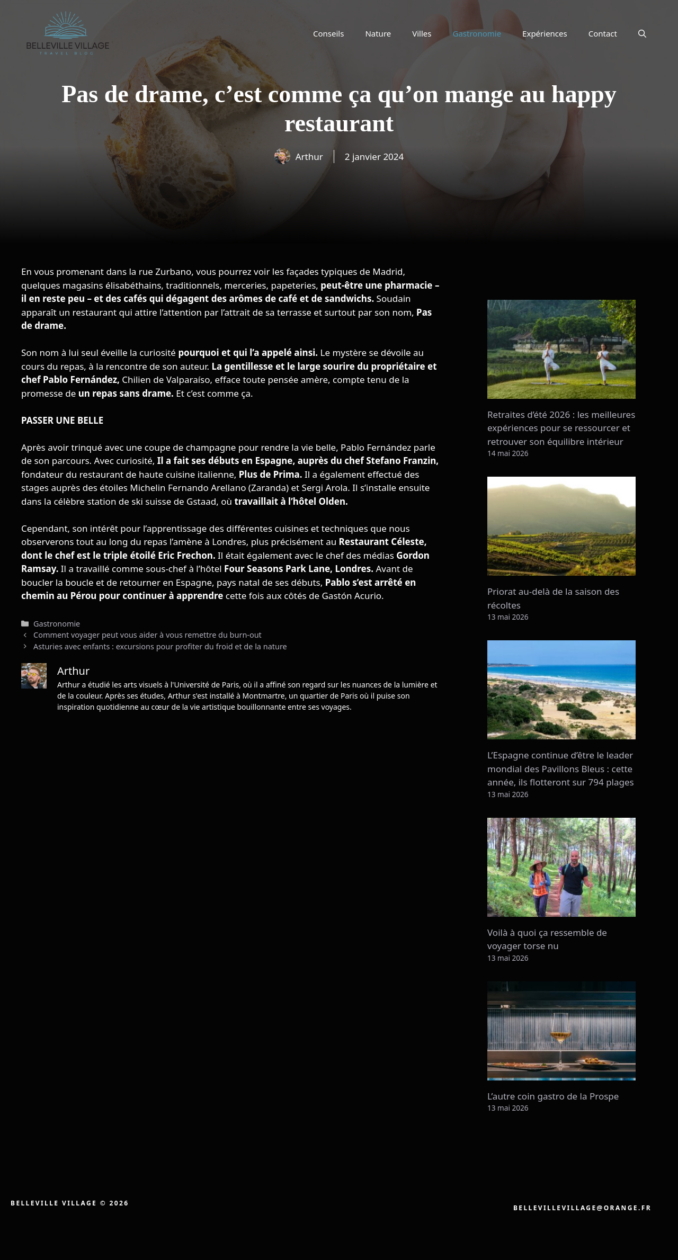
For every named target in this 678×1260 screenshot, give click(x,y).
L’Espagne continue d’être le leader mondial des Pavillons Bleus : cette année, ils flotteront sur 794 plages (560, 768)
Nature (378, 33)
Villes (421, 33)
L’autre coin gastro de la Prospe (553, 1096)
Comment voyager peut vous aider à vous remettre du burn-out (147, 635)
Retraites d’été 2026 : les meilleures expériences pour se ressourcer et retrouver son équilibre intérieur (561, 428)
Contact (602, 33)
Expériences (544, 33)
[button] (642, 33)
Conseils (328, 33)
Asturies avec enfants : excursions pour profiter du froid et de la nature (160, 646)
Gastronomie (477, 33)
